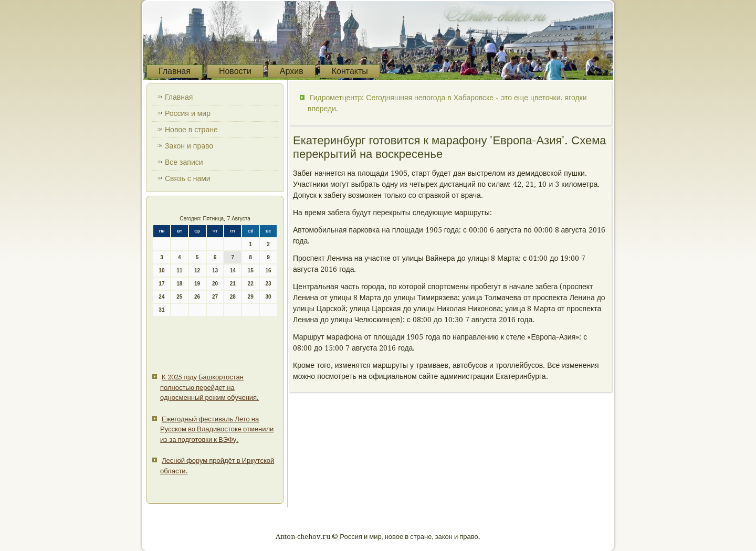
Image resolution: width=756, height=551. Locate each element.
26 (197, 297)
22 (251, 284)
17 (161, 284)
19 (197, 284)
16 (268, 270)
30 (268, 297)
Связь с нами (188, 178)
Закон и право (189, 146)
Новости (235, 71)
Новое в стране (191, 129)
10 (161, 270)
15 (251, 270)
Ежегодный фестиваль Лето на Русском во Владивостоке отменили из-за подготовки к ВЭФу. (217, 429)
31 (161, 310)
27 (215, 297)
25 (179, 297)
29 (251, 297)
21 (233, 284)
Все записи (184, 162)
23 (268, 284)
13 (215, 270)
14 (233, 270)
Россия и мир (188, 113)
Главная (175, 71)
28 (233, 297)
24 (161, 297)
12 (197, 270)
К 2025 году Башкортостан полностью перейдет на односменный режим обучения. (209, 387)
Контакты (350, 71)
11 (179, 270)
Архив (291, 71)
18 (179, 284)
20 (215, 284)
